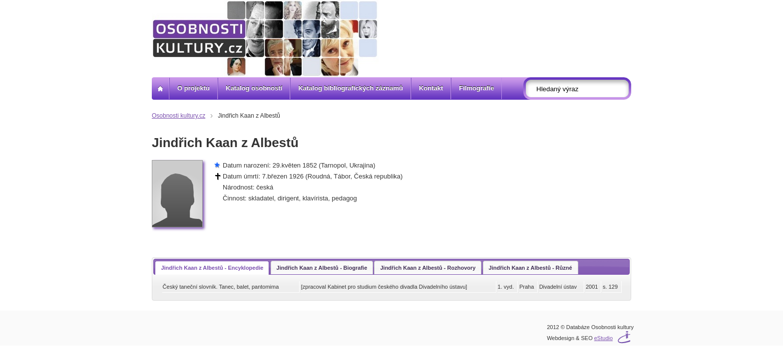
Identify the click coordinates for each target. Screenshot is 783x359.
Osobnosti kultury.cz (178, 115)
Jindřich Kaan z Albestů (249, 115)
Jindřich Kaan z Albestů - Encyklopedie (212, 268)
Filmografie (476, 88)
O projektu (193, 88)
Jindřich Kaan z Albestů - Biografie (322, 268)
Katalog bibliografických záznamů (350, 88)
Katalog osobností (254, 88)
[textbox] (580, 88)
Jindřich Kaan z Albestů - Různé (530, 268)
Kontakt (431, 88)
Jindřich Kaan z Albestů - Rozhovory (427, 268)
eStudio (603, 338)
